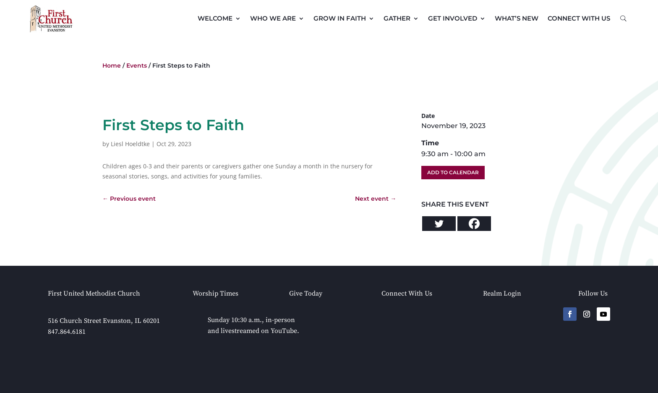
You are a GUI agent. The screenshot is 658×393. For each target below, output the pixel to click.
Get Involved (452, 18)
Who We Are (273, 18)
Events (136, 65)
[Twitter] (439, 223)
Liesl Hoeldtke (130, 144)
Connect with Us (579, 18)
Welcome (215, 18)
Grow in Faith (339, 18)
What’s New (516, 18)
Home (111, 65)
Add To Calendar (453, 172)
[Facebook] (474, 223)
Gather (397, 18)
